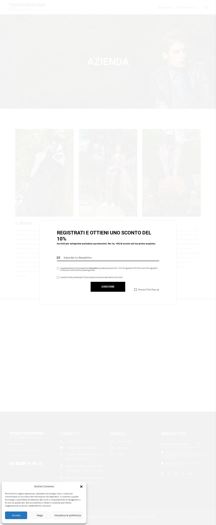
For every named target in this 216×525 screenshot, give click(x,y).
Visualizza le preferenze (67, 515)
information (93, 268)
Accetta (16, 515)
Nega (40, 515)
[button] (81, 486)
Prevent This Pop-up (148, 289)
